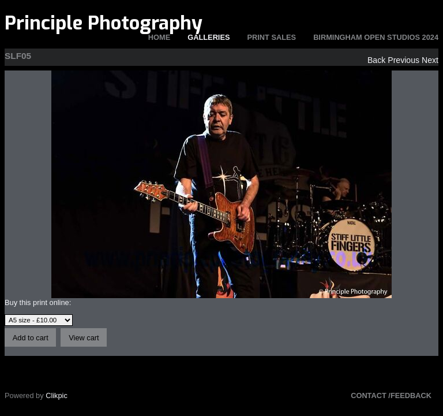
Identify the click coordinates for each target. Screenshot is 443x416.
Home (159, 37)
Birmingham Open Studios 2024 (375, 37)
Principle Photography (103, 23)
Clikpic (56, 395)
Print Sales (271, 37)
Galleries (208, 37)
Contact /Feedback (391, 395)
